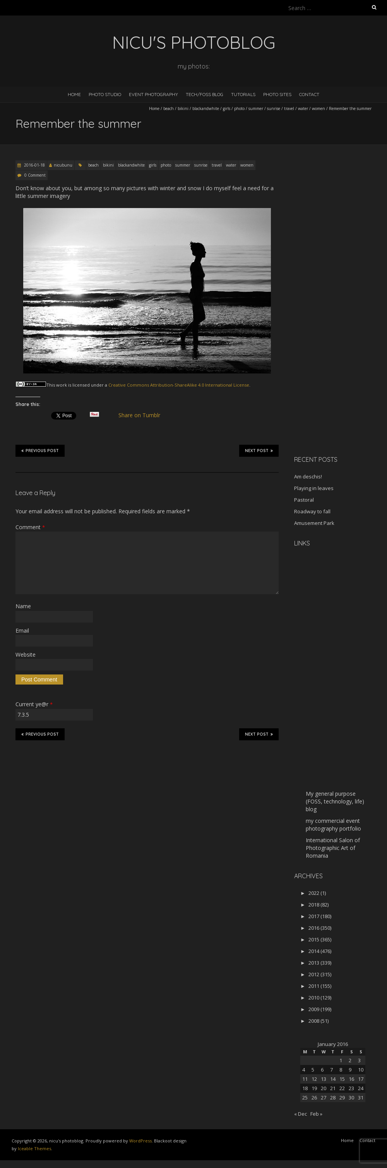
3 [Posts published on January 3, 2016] (359, 1060)
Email (22, 630)
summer (255, 108)
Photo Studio (105, 94)
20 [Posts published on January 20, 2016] (323, 1088)
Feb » (316, 1113)
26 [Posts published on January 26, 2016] (314, 1097)
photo (239, 108)
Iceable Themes (34, 1148)
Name (23, 606)
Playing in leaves (314, 488)
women (318, 108)
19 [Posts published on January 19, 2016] (314, 1088)
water (303, 108)
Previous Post (40, 450)
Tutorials (243, 94)
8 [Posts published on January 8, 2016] (340, 1069)
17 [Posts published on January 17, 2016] (360, 1078)
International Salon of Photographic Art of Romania (333, 847)
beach (168, 108)
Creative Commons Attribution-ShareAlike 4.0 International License (178, 385)
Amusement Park (314, 522)
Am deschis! (308, 476)
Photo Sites (277, 94)
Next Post (259, 450)
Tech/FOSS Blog (204, 94)
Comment (30, 527)
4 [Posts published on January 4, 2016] (303, 1069)
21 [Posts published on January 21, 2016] (333, 1088)
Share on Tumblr (143, 415)
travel (289, 108)
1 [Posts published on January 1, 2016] (340, 1060)
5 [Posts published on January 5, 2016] (313, 1069)
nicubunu (63, 165)
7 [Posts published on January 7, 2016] (331, 1069)
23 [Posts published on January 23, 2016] (351, 1088)
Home (74, 94)
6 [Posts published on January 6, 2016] (322, 1069)
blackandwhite (205, 108)
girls (226, 108)
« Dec (300, 1113)
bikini (183, 108)
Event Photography (153, 94)
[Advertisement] (333, 327)
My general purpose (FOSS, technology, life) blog (335, 801)
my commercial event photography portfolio (333, 824)
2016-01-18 (34, 165)
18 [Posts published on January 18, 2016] (305, 1088)
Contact (309, 94)
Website (25, 654)
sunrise (273, 108)
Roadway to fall (312, 511)
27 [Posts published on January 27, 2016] (323, 1097)
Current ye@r (34, 704)
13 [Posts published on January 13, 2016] (323, 1078)
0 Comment (35, 175)
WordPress (140, 1141)
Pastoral (304, 499)
